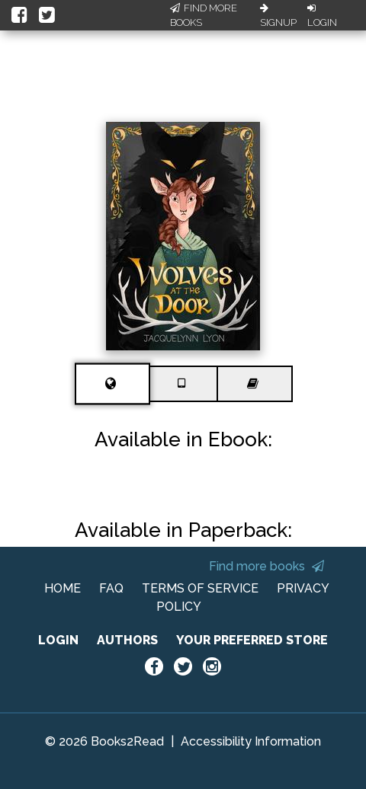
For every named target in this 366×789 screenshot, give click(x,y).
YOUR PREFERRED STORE (252, 640)
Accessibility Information (251, 741)
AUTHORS (127, 640)
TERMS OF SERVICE (200, 588)
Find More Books (203, 15)
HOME (62, 588)
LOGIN (58, 640)
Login (322, 16)
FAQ (111, 588)
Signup (278, 16)
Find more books (266, 566)
